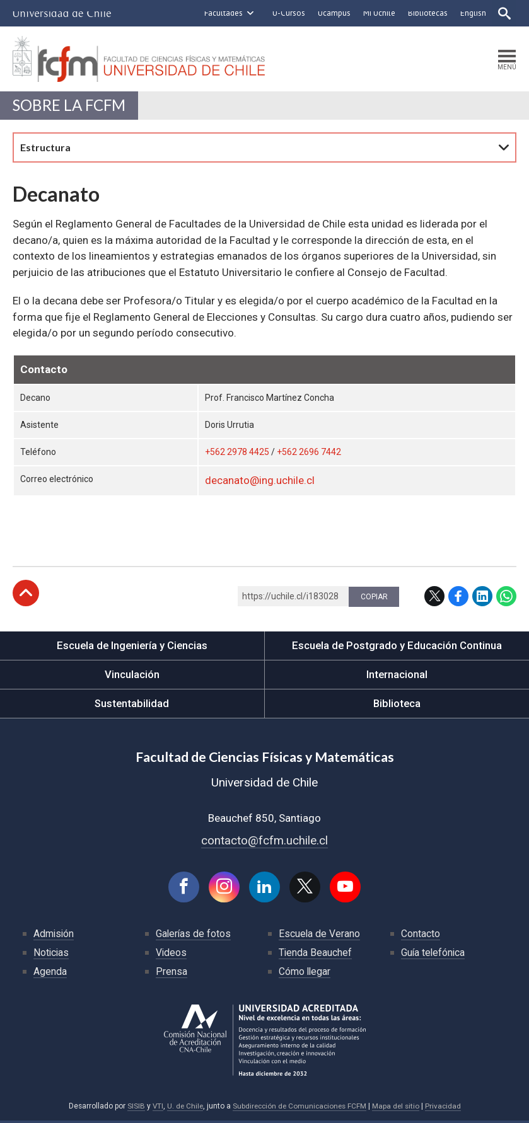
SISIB (132, 1108)
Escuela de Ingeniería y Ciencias (132, 647)
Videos (171, 955)
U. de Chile (182, 1108)
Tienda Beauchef (315, 955)
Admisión (54, 936)
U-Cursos (287, 13)
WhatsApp (506, 598)
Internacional (396, 676)
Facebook (458, 598)
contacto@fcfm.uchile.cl (264, 842)
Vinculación (132, 676)
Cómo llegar (305, 974)
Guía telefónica (434, 955)
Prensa (171, 974)
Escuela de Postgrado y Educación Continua (397, 647)
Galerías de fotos (194, 936)
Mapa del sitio (398, 1108)
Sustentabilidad (132, 705)
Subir (26, 595)
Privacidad (446, 1108)
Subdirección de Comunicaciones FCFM (300, 1108)
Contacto (420, 936)
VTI (154, 1108)
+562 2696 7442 (309, 454)
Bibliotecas (426, 13)
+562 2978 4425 (237, 454)
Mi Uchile (378, 13)
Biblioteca (397, 705)
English (472, 13)
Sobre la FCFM (71, 107)
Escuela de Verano (320, 936)
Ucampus (333, 13)
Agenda (50, 974)
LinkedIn (482, 598)
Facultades (222, 13)
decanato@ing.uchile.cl (260, 482)
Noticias (51, 955)
